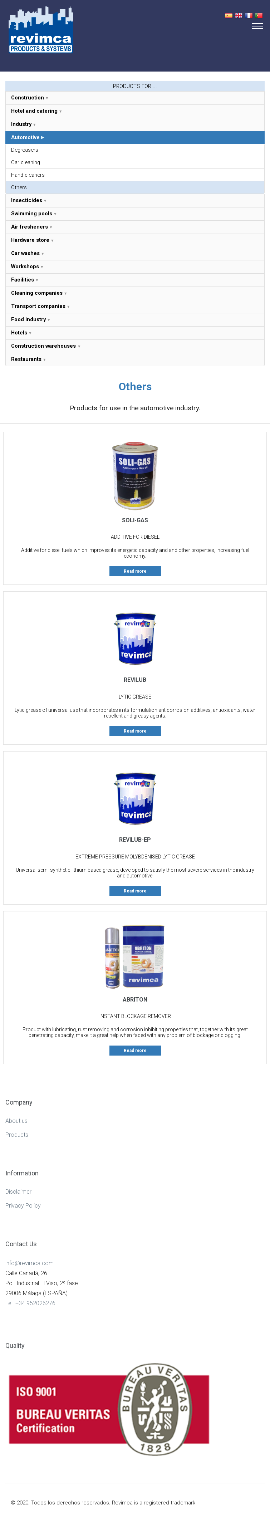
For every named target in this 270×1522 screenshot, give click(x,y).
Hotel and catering (34, 111)
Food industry (28, 319)
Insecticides (26, 200)
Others (19, 187)
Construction (27, 97)
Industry (21, 124)
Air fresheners (29, 227)
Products (16, 1134)
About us (16, 1120)
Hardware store (30, 240)
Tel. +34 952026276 (30, 1303)
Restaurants (26, 359)
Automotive (25, 137)
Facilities (22, 279)
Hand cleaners (28, 175)
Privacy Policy (23, 1205)
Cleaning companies (37, 293)
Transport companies (38, 306)
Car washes (25, 253)
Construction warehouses (44, 346)
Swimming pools (31, 213)
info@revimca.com (29, 1263)
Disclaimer (18, 1191)
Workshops (25, 266)
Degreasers (24, 150)
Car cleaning (25, 162)
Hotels (19, 332)
